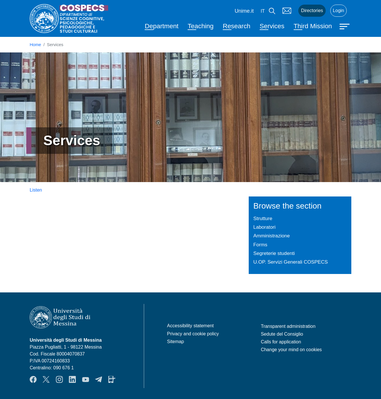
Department (161, 26)
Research (236, 26)
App (111, 379)
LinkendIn (72, 379)
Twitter (46, 379)
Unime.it (244, 11)
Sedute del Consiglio (282, 334)
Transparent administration (288, 326)
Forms (260, 244)
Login (338, 10)
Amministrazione (271, 236)
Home (35, 44)
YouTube (85, 379)
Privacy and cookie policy (193, 333)
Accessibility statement (190, 325)
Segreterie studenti (274, 253)
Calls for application (281, 341)
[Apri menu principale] (345, 26)
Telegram (98, 379)
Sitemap (175, 341)
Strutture (262, 218)
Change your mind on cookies (291, 349)
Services (272, 26)
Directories (312, 10)
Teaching (201, 26)
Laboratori (264, 227)
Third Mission (313, 26)
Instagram (59, 379)
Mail (287, 11)
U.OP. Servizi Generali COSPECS (290, 262)
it (263, 11)
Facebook (33, 379)
